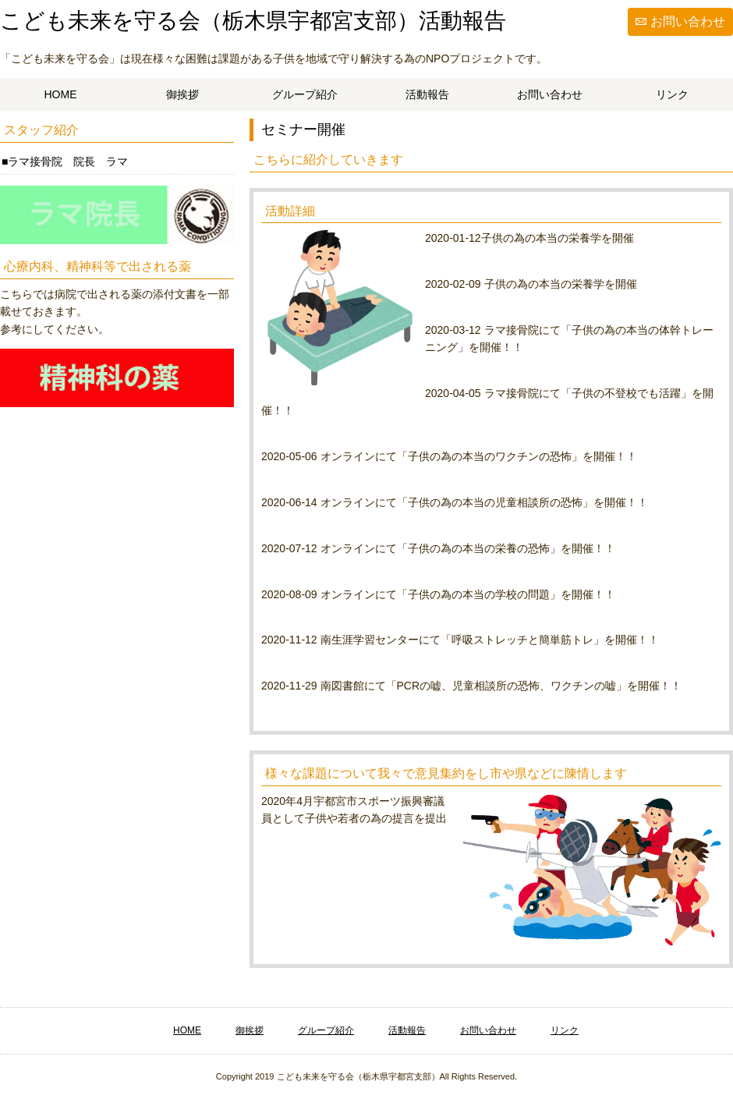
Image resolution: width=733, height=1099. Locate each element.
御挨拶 (182, 94)
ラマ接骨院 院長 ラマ (68, 161)
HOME (60, 94)
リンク (672, 94)
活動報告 (427, 94)
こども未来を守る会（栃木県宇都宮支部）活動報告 (253, 21)
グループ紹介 (305, 94)
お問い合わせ (687, 21)
